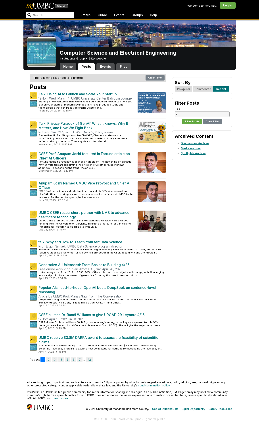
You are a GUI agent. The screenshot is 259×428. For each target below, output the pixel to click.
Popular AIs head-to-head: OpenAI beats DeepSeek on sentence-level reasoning (97, 289)
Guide (102, 15)
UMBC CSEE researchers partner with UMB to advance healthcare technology (83, 214)
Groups (137, 15)
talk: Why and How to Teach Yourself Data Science (80, 242)
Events (119, 15)
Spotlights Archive (193, 153)
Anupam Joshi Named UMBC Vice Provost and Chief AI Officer (84, 185)
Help (153, 15)
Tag (177, 108)
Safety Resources (220, 409)
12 (89, 359)
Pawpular (183, 89)
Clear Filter (155, 77)
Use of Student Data (165, 409)
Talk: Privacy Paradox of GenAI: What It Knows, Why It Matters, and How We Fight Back (83, 125)
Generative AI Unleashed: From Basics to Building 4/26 (84, 265)
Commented (202, 89)
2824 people (97, 58)
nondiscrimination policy (154, 385)
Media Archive (191, 148)
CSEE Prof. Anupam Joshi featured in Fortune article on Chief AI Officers (84, 156)
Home (68, 66)
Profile (86, 15)
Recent (221, 89)
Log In (227, 5)
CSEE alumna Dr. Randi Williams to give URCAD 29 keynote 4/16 (91, 315)
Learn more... (61, 398)
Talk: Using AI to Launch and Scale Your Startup (77, 94)
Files (123, 66)
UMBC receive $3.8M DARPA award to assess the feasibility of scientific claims (98, 339)
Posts (86, 66)
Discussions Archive (195, 143)
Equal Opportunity (193, 409)
